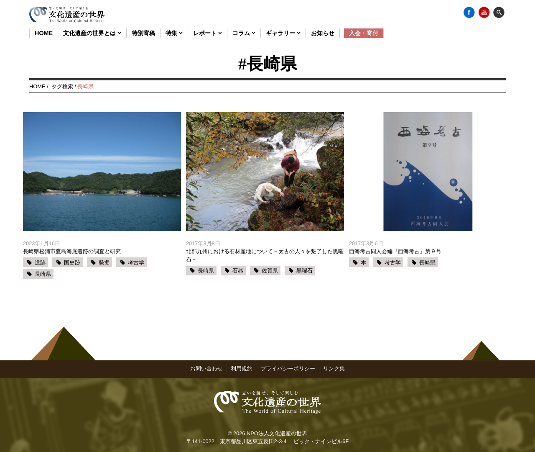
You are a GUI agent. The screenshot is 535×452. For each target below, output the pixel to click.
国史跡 (72, 262)
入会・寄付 (363, 33)
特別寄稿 (143, 33)
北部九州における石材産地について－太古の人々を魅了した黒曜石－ (265, 255)
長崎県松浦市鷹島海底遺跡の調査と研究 (72, 251)
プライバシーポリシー (288, 368)
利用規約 (241, 368)
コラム (243, 33)
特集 (174, 33)
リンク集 (334, 368)
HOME (44, 33)
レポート (207, 33)
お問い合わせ (206, 368)
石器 (237, 270)
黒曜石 (304, 270)
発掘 (104, 262)
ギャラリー (283, 33)
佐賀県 (270, 270)
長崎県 (43, 274)
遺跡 (40, 262)
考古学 (136, 262)
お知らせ (322, 33)
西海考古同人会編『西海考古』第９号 (395, 251)
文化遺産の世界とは (92, 33)
